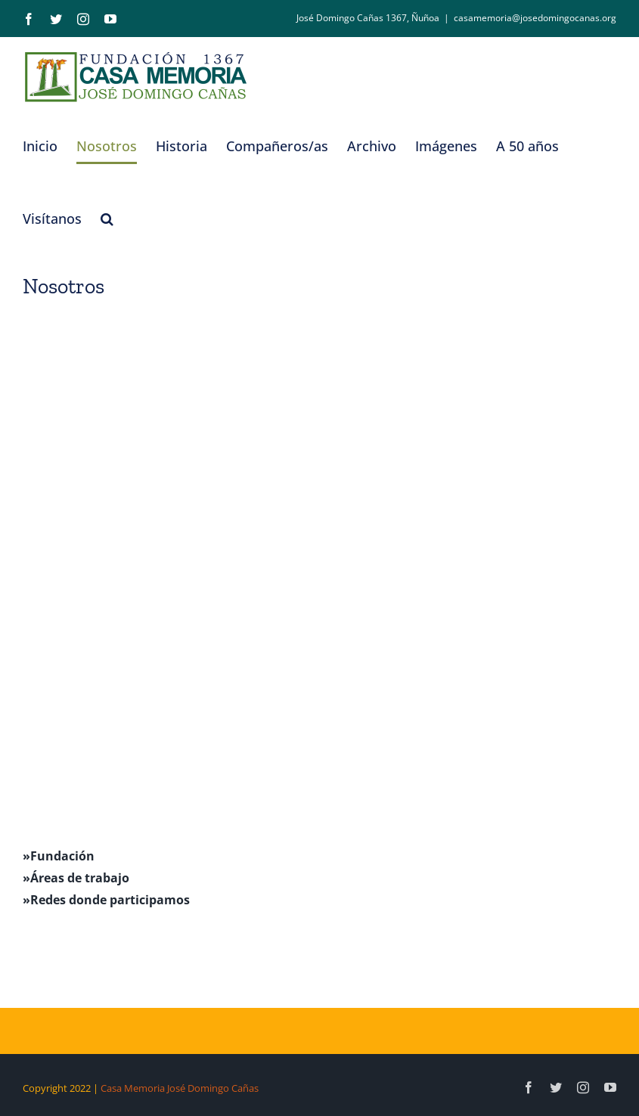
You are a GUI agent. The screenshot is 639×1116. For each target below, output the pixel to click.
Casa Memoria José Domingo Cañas (180, 1088)
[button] (107, 218)
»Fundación (59, 856)
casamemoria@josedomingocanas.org (535, 17)
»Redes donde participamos (106, 899)
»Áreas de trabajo (76, 878)
